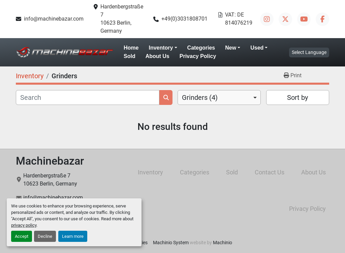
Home (131, 48)
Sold (129, 56)
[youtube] (304, 19)
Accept (21, 236)
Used (256, 48)
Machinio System (171, 242)
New (230, 48)
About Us (157, 56)
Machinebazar (50, 160)
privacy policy (23, 225)
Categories (201, 48)
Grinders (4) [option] (200, 97)
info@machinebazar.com (54, 19)
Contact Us (269, 172)
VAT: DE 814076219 (238, 18)
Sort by (297, 97)
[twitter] (285, 19)
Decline (45, 236)
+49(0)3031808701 (184, 19)
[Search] (87, 97)
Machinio (222, 242)
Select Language (309, 52)
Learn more (73, 236)
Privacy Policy (198, 56)
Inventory (161, 48)
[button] (163, 48)
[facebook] (322, 19)
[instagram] (267, 19)
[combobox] (219, 97)
